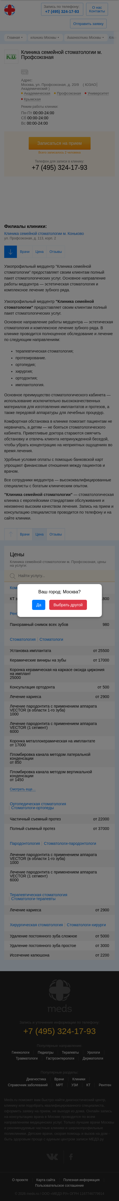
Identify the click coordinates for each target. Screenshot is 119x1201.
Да (38, 605)
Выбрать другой (67, 605)
